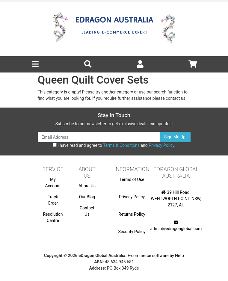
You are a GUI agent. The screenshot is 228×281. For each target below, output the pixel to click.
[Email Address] (99, 137)
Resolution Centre (53, 217)
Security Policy (132, 231)
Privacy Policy (161, 145)
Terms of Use (132, 179)
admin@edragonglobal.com (176, 225)
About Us (87, 185)
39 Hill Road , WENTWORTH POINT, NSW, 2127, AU (176, 198)
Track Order (53, 200)
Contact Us (87, 211)
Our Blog (87, 196)
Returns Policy (132, 214)
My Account (53, 182)
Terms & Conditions (121, 145)
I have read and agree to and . (114, 145)
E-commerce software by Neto (156, 255)
